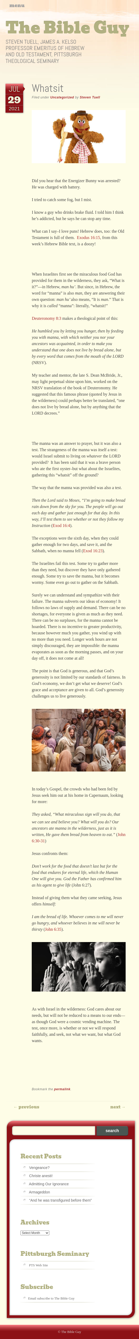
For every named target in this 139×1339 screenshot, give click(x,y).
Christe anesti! (40, 1176)
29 (14, 99)
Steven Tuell (90, 97)
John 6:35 (53, 929)
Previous (26, 1107)
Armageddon (39, 1192)
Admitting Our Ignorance (49, 1184)
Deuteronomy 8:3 (46, 318)
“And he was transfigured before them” (60, 1200)
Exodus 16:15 (88, 237)
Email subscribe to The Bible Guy (51, 1298)
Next (118, 1107)
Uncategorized (62, 97)
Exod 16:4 (61, 525)
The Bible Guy (67, 28)
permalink (62, 1089)
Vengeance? (39, 1168)
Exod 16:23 (93, 551)
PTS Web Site (38, 1265)
